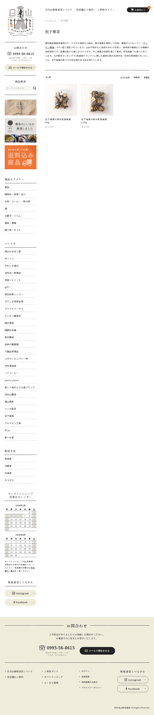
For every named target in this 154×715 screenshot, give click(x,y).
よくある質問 (52, 682)
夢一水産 (9, 437)
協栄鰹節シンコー (14, 294)
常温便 (8, 458)
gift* (7, 287)
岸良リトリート (13, 280)
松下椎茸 (9, 415)
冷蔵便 (8, 465)
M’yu (7, 430)
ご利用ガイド (52, 671)
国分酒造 (9, 323)
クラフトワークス (14, 308)
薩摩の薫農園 (12, 344)
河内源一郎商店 (13, 272)
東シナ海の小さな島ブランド (20, 387)
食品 (7, 187)
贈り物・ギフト (13, 230)
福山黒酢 (9, 401)
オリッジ (9, 258)
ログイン (86, 671)
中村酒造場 (10, 365)
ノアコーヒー (12, 373)
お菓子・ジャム (13, 215)
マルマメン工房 (13, 423)
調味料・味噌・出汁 (15, 194)
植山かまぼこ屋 (13, 251)
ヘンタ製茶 (10, 408)
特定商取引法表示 (90, 682)
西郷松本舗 (10, 330)
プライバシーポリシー (92, 687)
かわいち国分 (12, 265)
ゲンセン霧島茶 (13, 315)
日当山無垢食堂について (59, 9)
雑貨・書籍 (10, 223)
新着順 (146, 77)
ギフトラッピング (54, 676)
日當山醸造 (10, 394)
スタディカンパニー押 (16, 358)
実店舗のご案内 (85, 9)
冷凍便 (8, 473)
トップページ (51, 20)
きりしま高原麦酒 (14, 301)
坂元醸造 (9, 337)
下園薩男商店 (12, 351)
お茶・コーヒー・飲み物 (17, 201)
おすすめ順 (124, 77)
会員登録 (86, 676)
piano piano (12, 380)
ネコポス (9, 480)
